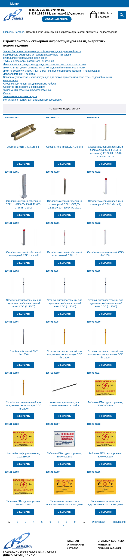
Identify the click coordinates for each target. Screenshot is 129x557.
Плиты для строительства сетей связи (25, 57)
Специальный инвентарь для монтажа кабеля (29, 83)
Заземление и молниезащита (20, 96)
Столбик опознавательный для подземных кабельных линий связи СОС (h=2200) (64, 303)
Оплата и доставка (111, 540)
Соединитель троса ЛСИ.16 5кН (64, 146)
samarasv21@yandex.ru (68, 13)
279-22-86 (39, 9)
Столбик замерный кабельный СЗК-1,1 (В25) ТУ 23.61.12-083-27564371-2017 (23, 204)
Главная (8, 32)
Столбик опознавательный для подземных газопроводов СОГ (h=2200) (105, 354)
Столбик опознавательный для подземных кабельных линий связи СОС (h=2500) (105, 303)
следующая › (99, 521)
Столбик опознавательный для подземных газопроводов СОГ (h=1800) (64, 354)
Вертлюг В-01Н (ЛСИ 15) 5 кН (24, 146)
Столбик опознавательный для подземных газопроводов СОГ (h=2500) (23, 405)
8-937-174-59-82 (39, 13)
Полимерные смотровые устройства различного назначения (37, 54)
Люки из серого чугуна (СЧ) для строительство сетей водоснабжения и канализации (51, 70)
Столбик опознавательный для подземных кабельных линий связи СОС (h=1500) (23, 303)
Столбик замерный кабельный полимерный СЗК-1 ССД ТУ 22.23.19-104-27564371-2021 (64, 204)
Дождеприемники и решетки (19, 73)
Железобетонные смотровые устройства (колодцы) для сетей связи (42, 51)
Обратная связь (56, 19)
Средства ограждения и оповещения (24, 86)
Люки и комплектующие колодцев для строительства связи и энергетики (44, 64)
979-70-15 (57, 9)
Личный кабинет (109, 548)
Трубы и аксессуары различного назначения (28, 61)
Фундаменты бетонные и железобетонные (27, 90)
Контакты (104, 544)
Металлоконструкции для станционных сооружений (32, 99)
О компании (75, 544)
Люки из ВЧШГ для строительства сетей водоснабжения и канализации (44, 67)
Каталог (19, 32)
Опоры (7, 93)
